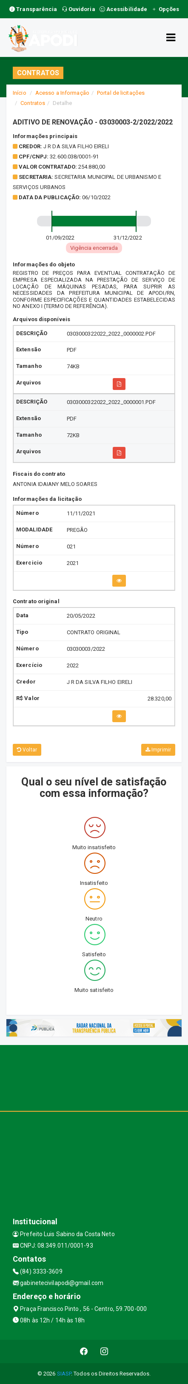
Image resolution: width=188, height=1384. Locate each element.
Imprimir (158, 750)
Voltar (27, 750)
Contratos (32, 103)
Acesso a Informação (62, 93)
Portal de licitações (121, 93)
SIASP (64, 1373)
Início (19, 93)
